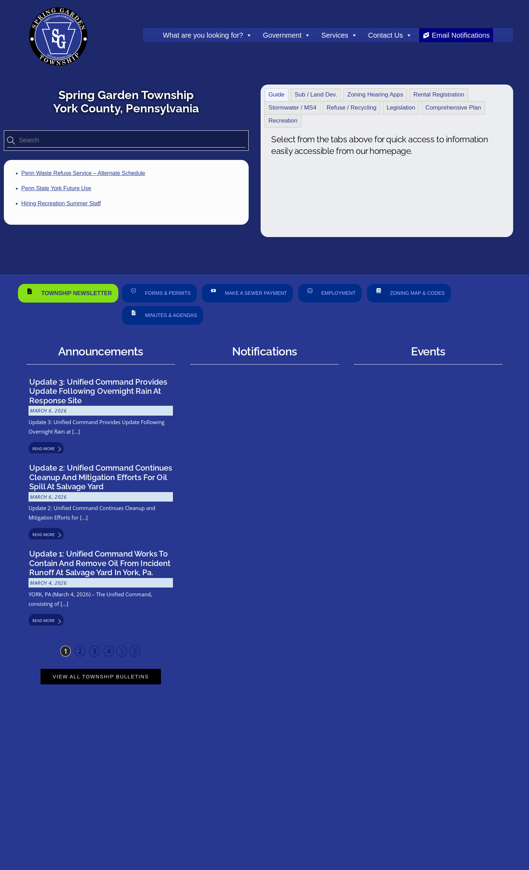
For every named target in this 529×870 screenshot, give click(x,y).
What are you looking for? (207, 35)
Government (287, 35)
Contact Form (260, 775)
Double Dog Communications (168, 845)
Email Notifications (461, 35)
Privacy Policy (417, 823)
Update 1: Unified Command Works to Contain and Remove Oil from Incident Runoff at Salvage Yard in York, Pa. (100, 563)
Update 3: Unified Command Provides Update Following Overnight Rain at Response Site (98, 391)
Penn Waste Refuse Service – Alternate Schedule (83, 173)
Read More (43, 448)
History (174, 815)
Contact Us (390, 35)
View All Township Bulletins (101, 676)
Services (339, 35)
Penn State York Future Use (56, 188)
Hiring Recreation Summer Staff (61, 203)
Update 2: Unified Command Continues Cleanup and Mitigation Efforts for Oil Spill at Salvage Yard (100, 477)
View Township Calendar (428, 709)
